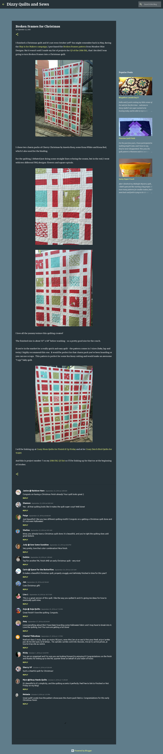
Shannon (27, 503)
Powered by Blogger (81, 751)
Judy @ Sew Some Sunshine (36, 545)
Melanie (26, 694)
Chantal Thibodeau (31, 636)
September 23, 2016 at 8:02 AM (42, 503)
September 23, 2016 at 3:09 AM (56, 491)
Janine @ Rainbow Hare (34, 491)
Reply (25, 498)
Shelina (26, 530)
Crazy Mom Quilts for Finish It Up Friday (56, 449)
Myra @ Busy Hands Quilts (35, 680)
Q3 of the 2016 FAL (78, 50)
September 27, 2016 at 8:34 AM (38, 621)
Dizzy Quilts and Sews (28, 4)
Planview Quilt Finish (127, 138)
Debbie (26, 557)
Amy (25, 621)
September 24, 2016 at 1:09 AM (41, 557)
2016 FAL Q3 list (57, 460)
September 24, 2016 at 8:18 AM (38, 582)
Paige (25, 515)
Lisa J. (26, 594)
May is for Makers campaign (33, 46)
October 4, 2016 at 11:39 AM (58, 680)
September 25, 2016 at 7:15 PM (52, 609)
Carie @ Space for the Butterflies (38, 569)
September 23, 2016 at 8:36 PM (60, 545)
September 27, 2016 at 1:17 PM (52, 636)
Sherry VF (27, 667)
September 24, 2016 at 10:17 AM (40, 594)
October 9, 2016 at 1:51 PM (40, 694)
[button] (17, 34)
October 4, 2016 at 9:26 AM (42, 667)
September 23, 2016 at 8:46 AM (39, 515)
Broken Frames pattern (74, 46)
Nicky (25, 653)
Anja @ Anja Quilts (31, 609)
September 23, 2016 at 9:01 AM (41, 530)
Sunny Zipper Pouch (126, 179)
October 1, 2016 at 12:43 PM (38, 653)
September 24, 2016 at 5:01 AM (65, 570)
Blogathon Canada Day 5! (129, 97)
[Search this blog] (148, 4)
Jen (24, 582)
